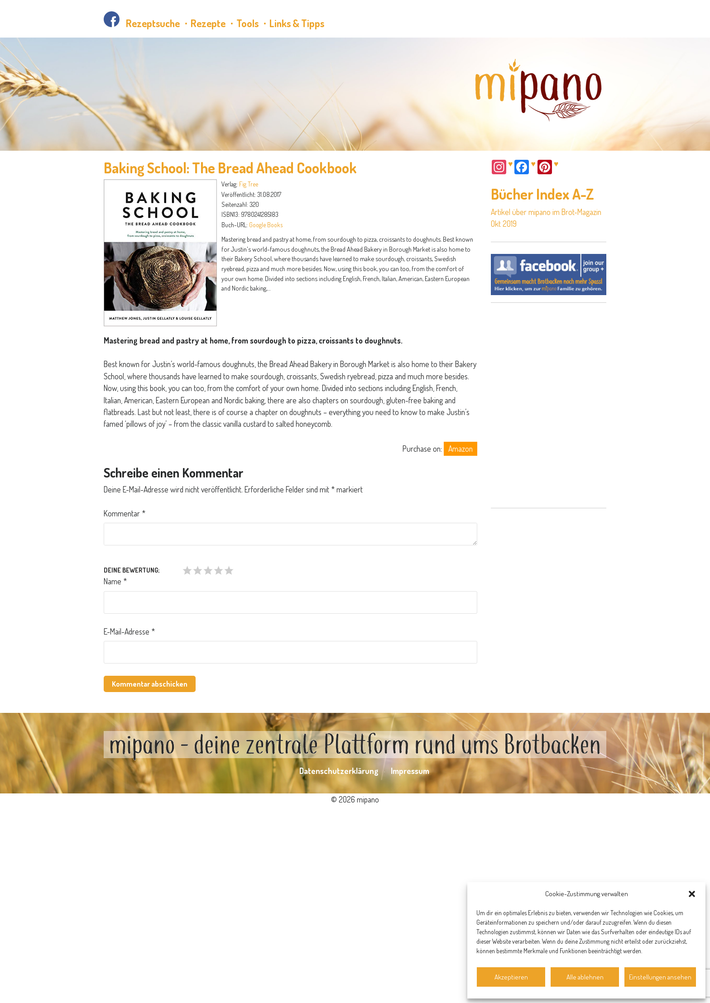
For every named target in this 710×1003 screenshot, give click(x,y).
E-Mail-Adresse (129, 631)
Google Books (266, 225)
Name (115, 581)
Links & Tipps (296, 23)
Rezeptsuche (153, 23)
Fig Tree (248, 184)
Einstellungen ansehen (660, 977)
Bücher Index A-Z (542, 194)
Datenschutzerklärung (339, 956)
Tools (247, 23)
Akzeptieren (511, 977)
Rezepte (208, 23)
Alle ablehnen (585, 977)
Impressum (410, 956)
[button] (691, 893)
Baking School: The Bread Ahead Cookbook (230, 167)
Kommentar (124, 513)
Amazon (460, 449)
